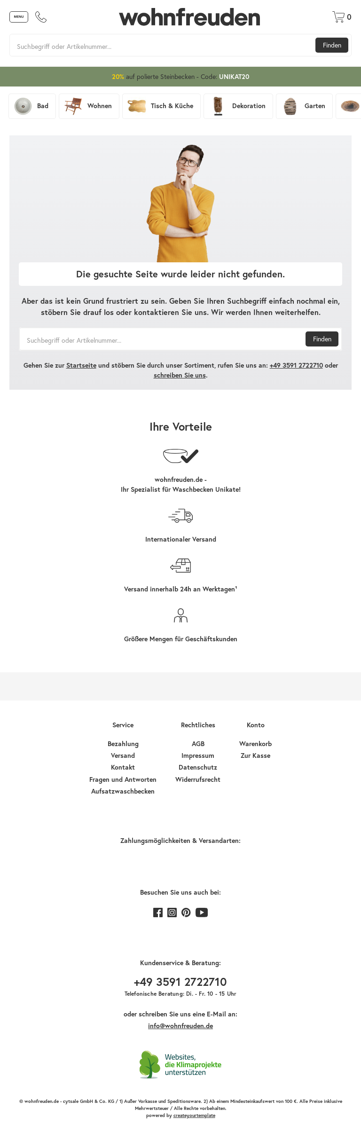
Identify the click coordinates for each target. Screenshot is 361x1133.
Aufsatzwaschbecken (123, 791)
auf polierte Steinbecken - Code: (180, 76)
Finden (332, 44)
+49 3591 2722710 (296, 365)
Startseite (81, 365)
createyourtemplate (194, 1115)
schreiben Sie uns (180, 375)
